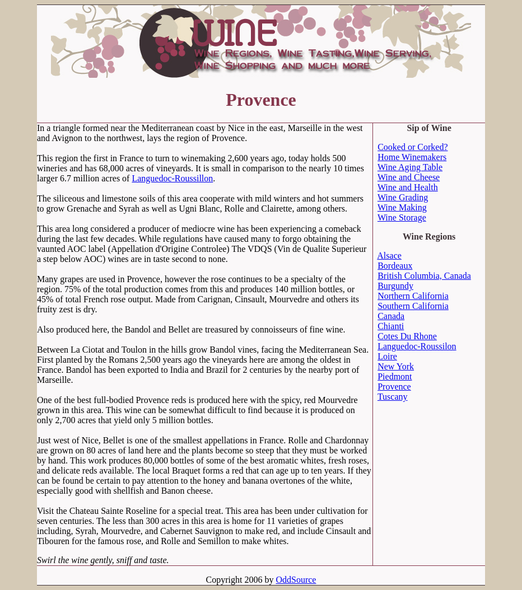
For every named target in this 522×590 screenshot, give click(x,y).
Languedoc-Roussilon (416, 346)
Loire (387, 356)
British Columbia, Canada (424, 275)
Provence (394, 386)
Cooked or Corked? (412, 147)
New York (395, 366)
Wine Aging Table (409, 167)
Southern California (413, 306)
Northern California (413, 296)
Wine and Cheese (408, 177)
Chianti (390, 326)
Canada (390, 316)
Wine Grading (402, 197)
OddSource (296, 579)
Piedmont (394, 376)
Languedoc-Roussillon (172, 178)
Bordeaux (394, 265)
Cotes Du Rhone (407, 336)
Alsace (389, 255)
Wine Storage (401, 217)
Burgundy (395, 286)
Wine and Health (407, 187)
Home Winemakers (411, 157)
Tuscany (392, 396)
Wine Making (402, 207)
